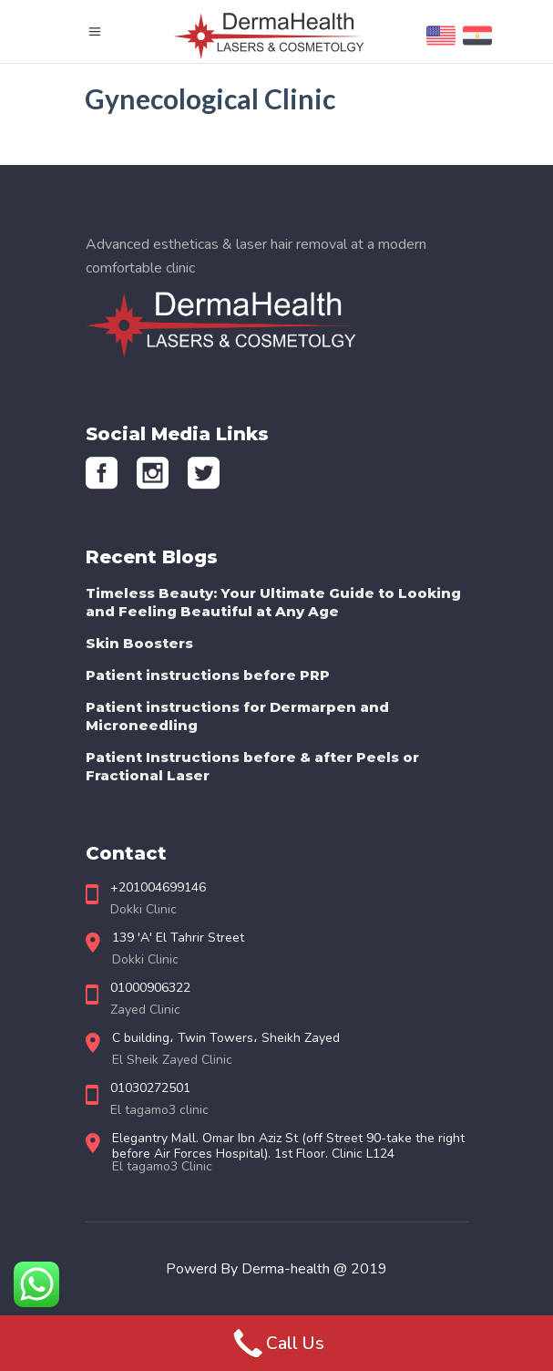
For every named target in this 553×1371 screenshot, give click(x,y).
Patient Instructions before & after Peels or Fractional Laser (252, 766)
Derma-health (287, 1269)
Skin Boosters (139, 643)
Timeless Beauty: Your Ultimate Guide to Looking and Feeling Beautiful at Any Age (273, 602)
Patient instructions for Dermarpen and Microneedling (237, 716)
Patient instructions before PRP (208, 675)
